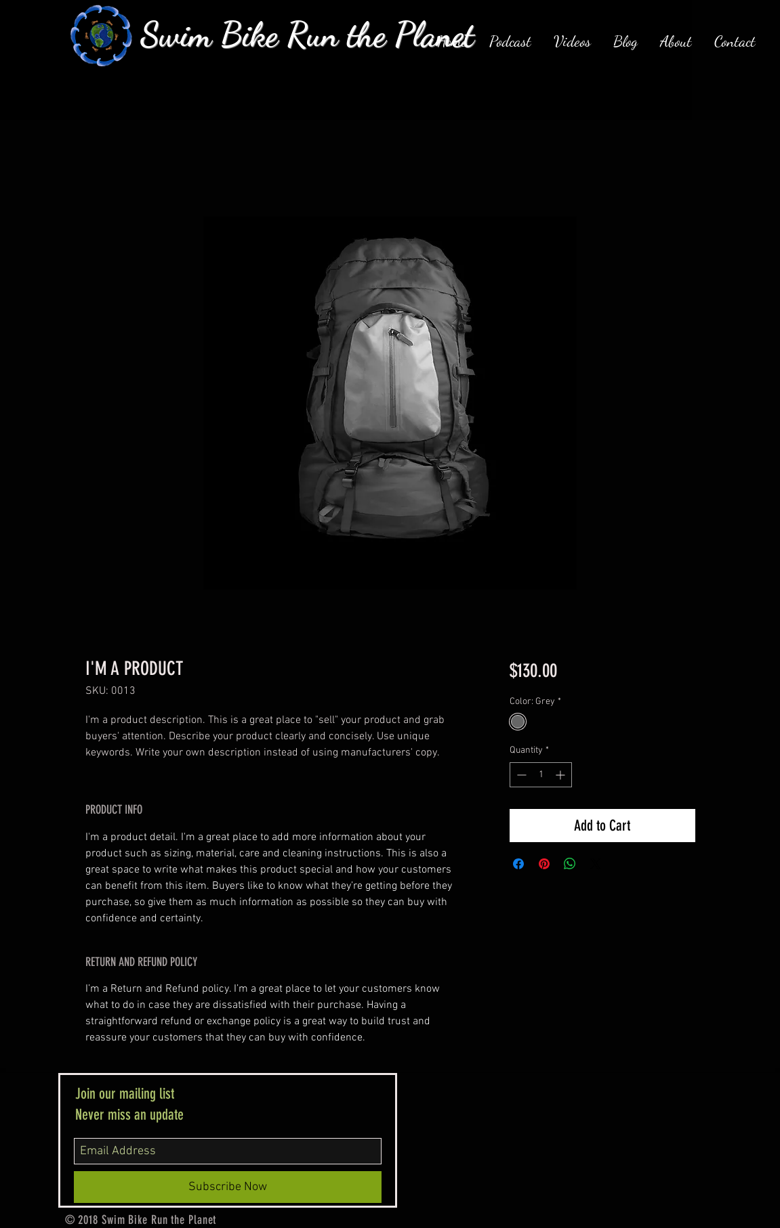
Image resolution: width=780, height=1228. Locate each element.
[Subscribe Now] (228, 1187)
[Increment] (561, 775)
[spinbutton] (541, 775)
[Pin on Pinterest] (544, 864)
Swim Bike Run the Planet (307, 34)
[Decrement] (520, 775)
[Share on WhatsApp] (570, 864)
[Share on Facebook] (518, 864)
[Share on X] (596, 864)
